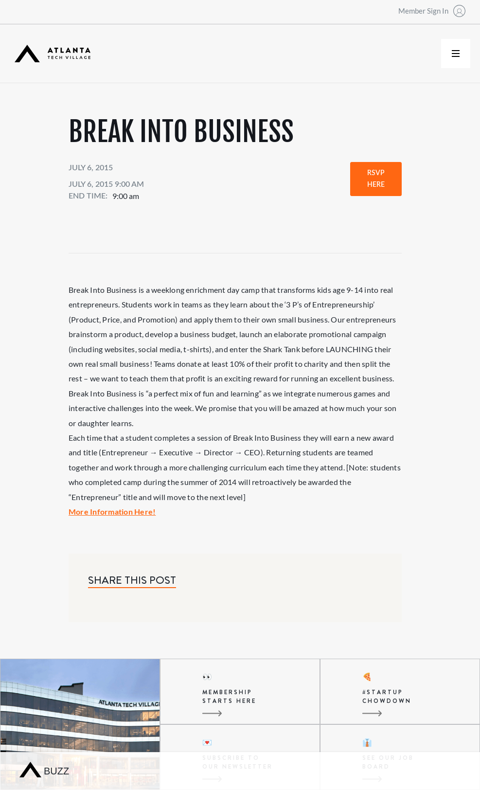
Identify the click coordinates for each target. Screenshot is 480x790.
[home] (52, 54)
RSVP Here (376, 179)
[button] (455, 53)
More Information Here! (112, 511)
